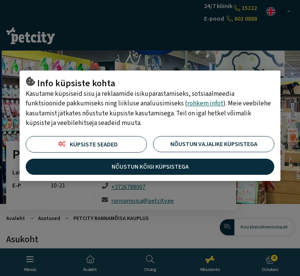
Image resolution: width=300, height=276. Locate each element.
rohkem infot (205, 103)
